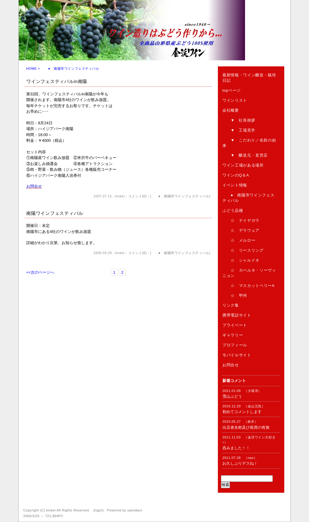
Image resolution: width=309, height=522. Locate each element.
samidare (134, 510)
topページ (231, 90)
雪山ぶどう (232, 396)
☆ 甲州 (234, 295)
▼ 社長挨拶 (238, 120)
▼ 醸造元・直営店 (245, 155)
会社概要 (230, 110)
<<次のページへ (40, 272)
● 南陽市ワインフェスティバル (180, 196)
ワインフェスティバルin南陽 (56, 81)
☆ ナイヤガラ (241, 220)
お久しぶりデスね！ (240, 463)
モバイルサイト (236, 355)
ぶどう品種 (232, 210)
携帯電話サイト (236, 315)
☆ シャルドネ (241, 260)
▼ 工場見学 (238, 130)
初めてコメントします (242, 411)
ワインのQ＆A (235, 175)
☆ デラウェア (241, 230)
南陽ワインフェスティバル (54, 213)
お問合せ (230, 365)
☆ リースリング (243, 250)
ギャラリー (232, 335)
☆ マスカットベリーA (248, 285)
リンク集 (230, 305)
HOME (31, 68)
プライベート (234, 325)
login (98, 510)
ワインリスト (234, 100)
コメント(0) (137, 196)
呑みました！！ (236, 448)
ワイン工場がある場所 (243, 165)
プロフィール (234, 345)
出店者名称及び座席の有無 (245, 427)
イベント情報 (234, 185)
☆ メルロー (238, 240)
